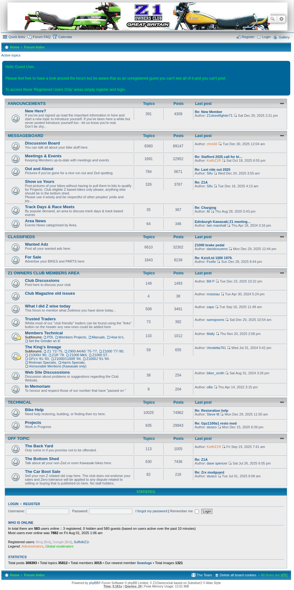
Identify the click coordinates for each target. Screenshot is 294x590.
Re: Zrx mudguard (209, 472)
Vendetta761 (216, 348)
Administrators (32, 546)
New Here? (35, 111)
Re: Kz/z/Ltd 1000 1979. (214, 258)
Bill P (210, 281)
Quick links (16, 37)
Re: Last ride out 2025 (212, 169)
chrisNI (212, 144)
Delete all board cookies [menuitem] (238, 575)
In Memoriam (37, 386)
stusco (212, 427)
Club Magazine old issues (50, 293)
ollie (210, 387)
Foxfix (211, 261)
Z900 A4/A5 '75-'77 (82, 351)
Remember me (184, 511)
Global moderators (59, 546)
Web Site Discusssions (47, 372)
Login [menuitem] (266, 37)
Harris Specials (73, 362)
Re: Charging (205, 207)
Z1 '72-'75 (54, 351)
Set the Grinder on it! (44, 341)
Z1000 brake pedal (209, 245)
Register (31, 504)
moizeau (213, 294)
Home (15, 47)
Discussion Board (42, 143)
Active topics (11, 55)
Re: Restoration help (212, 410)
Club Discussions (42, 280)
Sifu (210, 173)
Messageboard (25, 136)
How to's (116, 337)
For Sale (33, 257)
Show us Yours (39, 181)
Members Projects (72, 337)
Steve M (213, 414)
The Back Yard (39, 446)
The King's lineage (43, 347)
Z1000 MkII (78, 355)
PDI (50, 337)
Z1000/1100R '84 (68, 359)
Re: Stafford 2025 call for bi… (219, 157)
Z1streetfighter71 (220, 115)
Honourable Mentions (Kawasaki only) (57, 366)
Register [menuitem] (248, 37)
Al (208, 211)
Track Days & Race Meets (50, 206)
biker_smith (215, 373)
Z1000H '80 (37, 355)
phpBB (94, 583)
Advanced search (281, 19)
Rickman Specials (42, 362)
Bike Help (34, 409)
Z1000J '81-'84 (97, 359)
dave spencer (217, 463)
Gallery (284, 37)
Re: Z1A (201, 182)
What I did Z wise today (47, 306)
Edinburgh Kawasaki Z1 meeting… (223, 222)
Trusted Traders (40, 319)
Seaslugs (144, 563)
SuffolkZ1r (81, 542)
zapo (210, 307)
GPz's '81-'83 (39, 359)
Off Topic (18, 438)
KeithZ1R (214, 160)
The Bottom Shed (42, 458)
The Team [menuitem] (204, 575)
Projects (33, 422)
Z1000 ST (99, 355)
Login (13, 504)
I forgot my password (151, 511)
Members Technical (44, 333)
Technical (19, 402)
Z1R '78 (58, 355)
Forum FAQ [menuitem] (42, 37)
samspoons (215, 320)
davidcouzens (217, 249)
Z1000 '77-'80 (113, 351)
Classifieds (21, 237)
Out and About (39, 168)
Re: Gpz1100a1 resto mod (216, 423)
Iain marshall (216, 225)
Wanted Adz (36, 244)
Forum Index (34, 47)
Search (272, 19)
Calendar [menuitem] (65, 37)
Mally (211, 334)
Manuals (98, 337)
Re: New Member (209, 112)
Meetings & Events (43, 156)
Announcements (26, 104)
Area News (35, 221)
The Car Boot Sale (42, 471)
